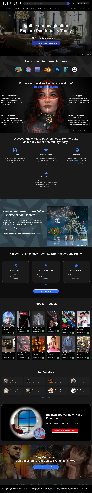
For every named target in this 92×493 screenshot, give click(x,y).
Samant (5, 354)
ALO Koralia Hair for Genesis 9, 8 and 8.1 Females (15, 327)
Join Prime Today (46, 291)
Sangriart (35, 389)
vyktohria (50, 329)
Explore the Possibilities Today (64, 430)
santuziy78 (81, 329)
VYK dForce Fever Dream (54, 327)
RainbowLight (14, 389)
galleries (78, 162)
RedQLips (80, 389)
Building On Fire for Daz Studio (40, 352)
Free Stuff (16, 8)
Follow (12, 382)
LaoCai (65, 354)
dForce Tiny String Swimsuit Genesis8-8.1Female (29, 327)
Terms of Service (48, 489)
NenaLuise (88, 245)
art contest (80, 164)
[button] (45, 284)
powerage (65, 329)
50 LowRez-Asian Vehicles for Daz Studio (72, 327)
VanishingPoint (59, 389)
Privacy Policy (72, 489)
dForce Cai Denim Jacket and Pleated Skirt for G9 (74, 352)
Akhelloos (6, 329)
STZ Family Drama (81, 327)
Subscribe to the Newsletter (45, 467)
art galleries (48, 186)
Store (16, 382)
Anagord (12, 380)
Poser (51, 8)
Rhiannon (21, 354)
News (39, 8)
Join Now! (38, 233)
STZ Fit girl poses (52, 352)
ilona (78, 380)
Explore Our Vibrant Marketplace (46, 43)
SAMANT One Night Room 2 (10, 352)
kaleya (34, 380)
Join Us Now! (46, 193)
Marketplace (7, 8)
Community (33, 8)
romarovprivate (37, 329)
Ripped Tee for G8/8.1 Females (25, 352)
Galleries (25, 8)
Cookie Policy (62, 489)
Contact (57, 8)
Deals (45, 8)
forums (76, 160)
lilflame (20, 329)
